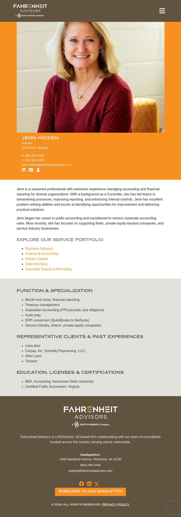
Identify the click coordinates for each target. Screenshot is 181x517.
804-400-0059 (34, 160)
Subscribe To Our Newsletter (90, 491)
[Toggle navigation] (162, 11)
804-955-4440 (35, 155)
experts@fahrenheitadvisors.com (90, 470)
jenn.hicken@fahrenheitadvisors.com (47, 164)
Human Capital (36, 259)
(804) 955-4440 (90, 465)
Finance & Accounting (41, 254)
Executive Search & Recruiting (48, 269)
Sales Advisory (36, 264)
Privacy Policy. (116, 505)
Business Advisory (39, 248)
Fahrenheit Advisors (30, 11)
